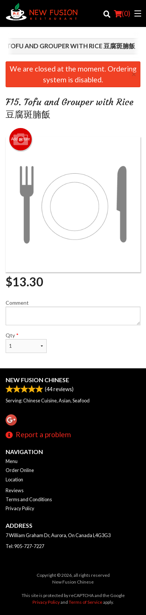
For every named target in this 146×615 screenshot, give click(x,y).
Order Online (20, 470)
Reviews (15, 490)
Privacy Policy (20, 508)
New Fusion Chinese (37, 379)
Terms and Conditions (29, 499)
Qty (26, 342)
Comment (73, 312)
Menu (12, 461)
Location (14, 479)
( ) (122, 13)
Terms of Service (85, 602)
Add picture (20, 139)
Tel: (25, 546)
